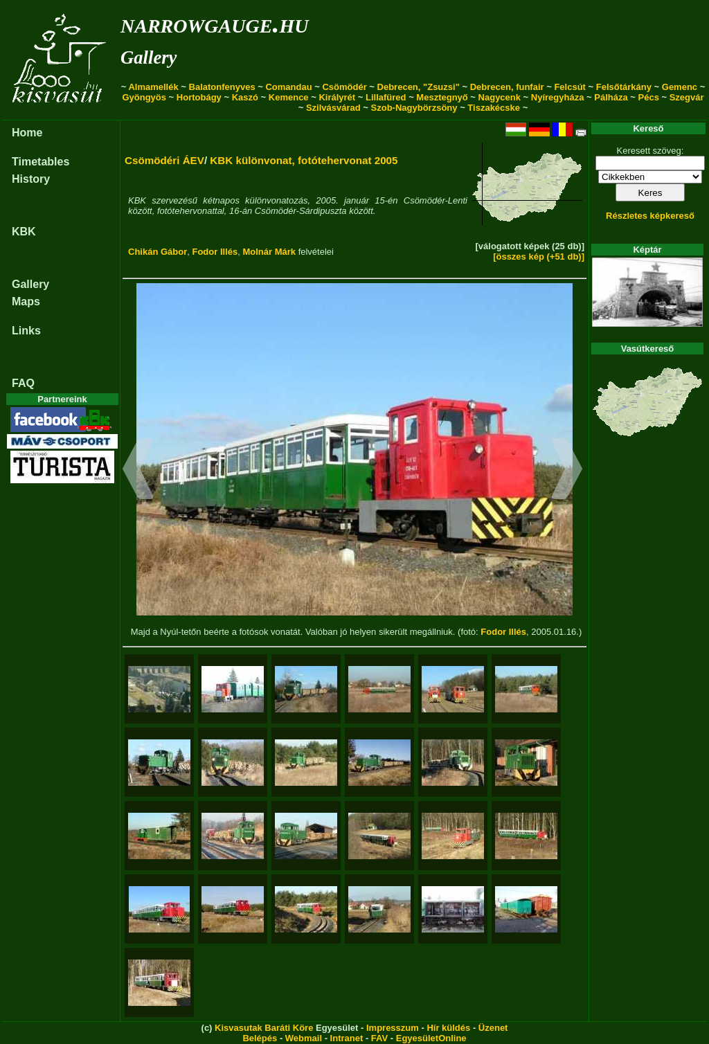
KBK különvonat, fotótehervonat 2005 (303, 160)
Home (27, 132)
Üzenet (493, 1028)
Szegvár (687, 97)
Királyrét (336, 97)
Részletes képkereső (650, 215)
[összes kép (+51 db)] (538, 256)
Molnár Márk (269, 251)
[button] (138, 470)
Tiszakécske (493, 107)
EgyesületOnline (431, 1038)
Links (26, 330)
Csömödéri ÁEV (164, 160)
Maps (26, 301)
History (31, 179)
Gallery (148, 57)
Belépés (259, 1038)
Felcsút (570, 87)
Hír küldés (448, 1028)
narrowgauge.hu (214, 23)
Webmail (303, 1038)
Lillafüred (386, 97)
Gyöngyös (144, 97)
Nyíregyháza (557, 97)
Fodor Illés (214, 251)
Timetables (40, 162)
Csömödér (344, 87)
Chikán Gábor (157, 251)
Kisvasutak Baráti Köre (264, 1028)
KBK (24, 231)
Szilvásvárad (333, 107)
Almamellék (153, 87)
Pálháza (610, 97)
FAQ (23, 383)
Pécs (648, 97)
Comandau (288, 87)
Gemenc (679, 87)
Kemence (289, 97)
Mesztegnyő (441, 97)
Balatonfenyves (222, 87)
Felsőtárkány (624, 87)
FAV (379, 1038)
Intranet (347, 1038)
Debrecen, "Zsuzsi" (418, 87)
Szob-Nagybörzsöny (414, 107)
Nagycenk (499, 97)
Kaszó (245, 97)
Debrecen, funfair (507, 87)
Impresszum (392, 1028)
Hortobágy (199, 97)
